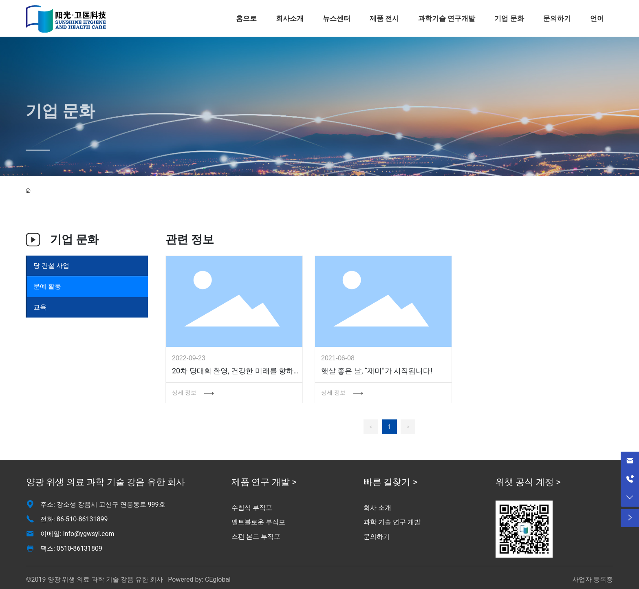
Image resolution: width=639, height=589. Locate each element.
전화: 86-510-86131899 (74, 519)
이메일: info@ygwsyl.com (77, 534)
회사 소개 (377, 508)
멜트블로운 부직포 (258, 522)
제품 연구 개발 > (264, 482)
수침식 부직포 (251, 508)
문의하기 (377, 536)
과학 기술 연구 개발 (392, 522)
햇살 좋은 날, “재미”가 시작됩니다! (376, 370)
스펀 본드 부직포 (255, 536)
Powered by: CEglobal (198, 579)
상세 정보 (185, 392)
